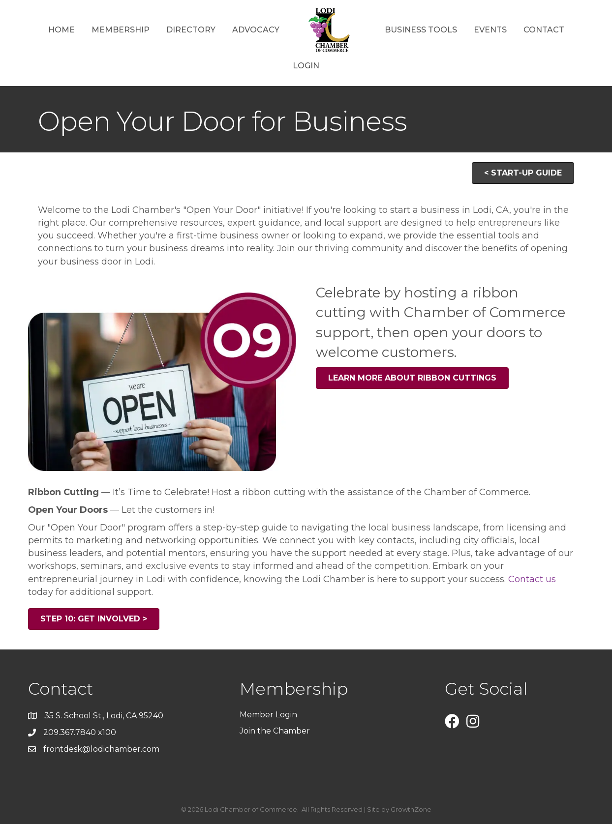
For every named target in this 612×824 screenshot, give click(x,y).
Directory (190, 29)
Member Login (268, 714)
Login (306, 65)
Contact (543, 29)
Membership (121, 29)
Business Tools (421, 29)
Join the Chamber (276, 731)
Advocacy (255, 29)
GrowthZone (411, 809)
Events (490, 29)
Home (61, 29)
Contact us (532, 579)
